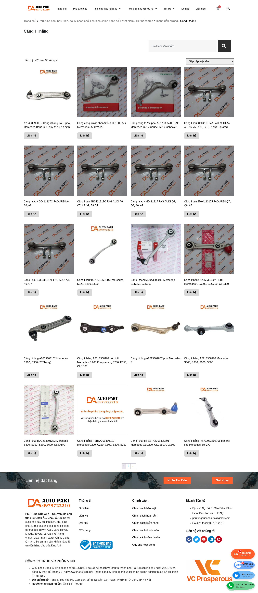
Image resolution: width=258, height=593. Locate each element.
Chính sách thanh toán (145, 530)
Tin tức (169, 9)
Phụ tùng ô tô (80, 8)
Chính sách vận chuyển (146, 537)
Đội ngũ (83, 522)
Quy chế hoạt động (143, 544)
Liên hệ (185, 8)
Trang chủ (61, 8)
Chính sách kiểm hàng (145, 522)
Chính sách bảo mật (144, 508)
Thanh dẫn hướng (166, 21)
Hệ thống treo (144, 21)
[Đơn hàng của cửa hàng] (210, 61)
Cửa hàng (85, 530)
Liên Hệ (83, 515)
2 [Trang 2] (128, 466)
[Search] (224, 46)
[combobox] (183, 46)
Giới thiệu (201, 8)
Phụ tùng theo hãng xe (107, 9)
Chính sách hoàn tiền (144, 515)
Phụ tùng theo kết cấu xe (142, 9)
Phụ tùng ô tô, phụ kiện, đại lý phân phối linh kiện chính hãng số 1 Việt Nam (86, 21)
